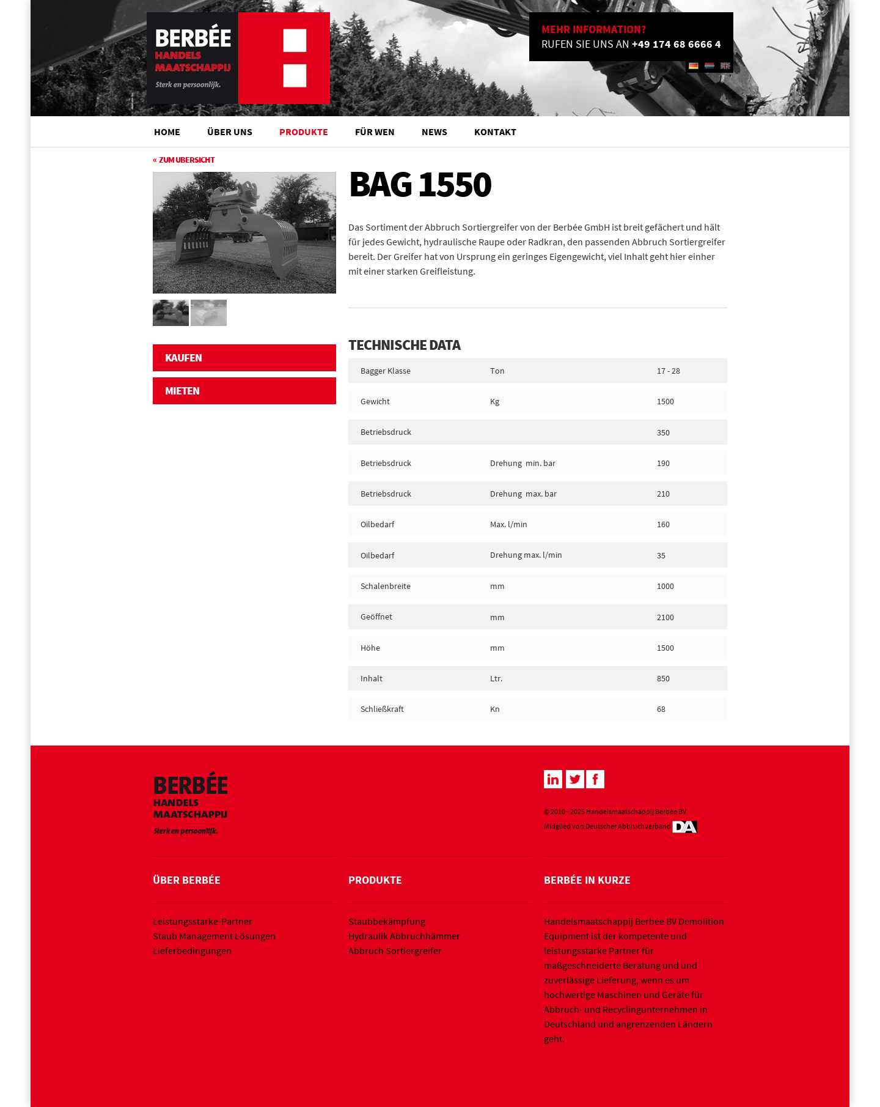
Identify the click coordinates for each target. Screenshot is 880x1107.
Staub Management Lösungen (214, 936)
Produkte (303, 131)
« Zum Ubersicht (184, 159)
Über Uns (229, 131)
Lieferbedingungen (192, 950)
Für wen (375, 131)
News (434, 131)
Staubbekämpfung (386, 921)
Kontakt (495, 131)
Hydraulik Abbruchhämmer (404, 936)
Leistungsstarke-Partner (202, 921)
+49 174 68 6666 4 (676, 44)
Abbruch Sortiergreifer (395, 950)
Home (167, 131)
